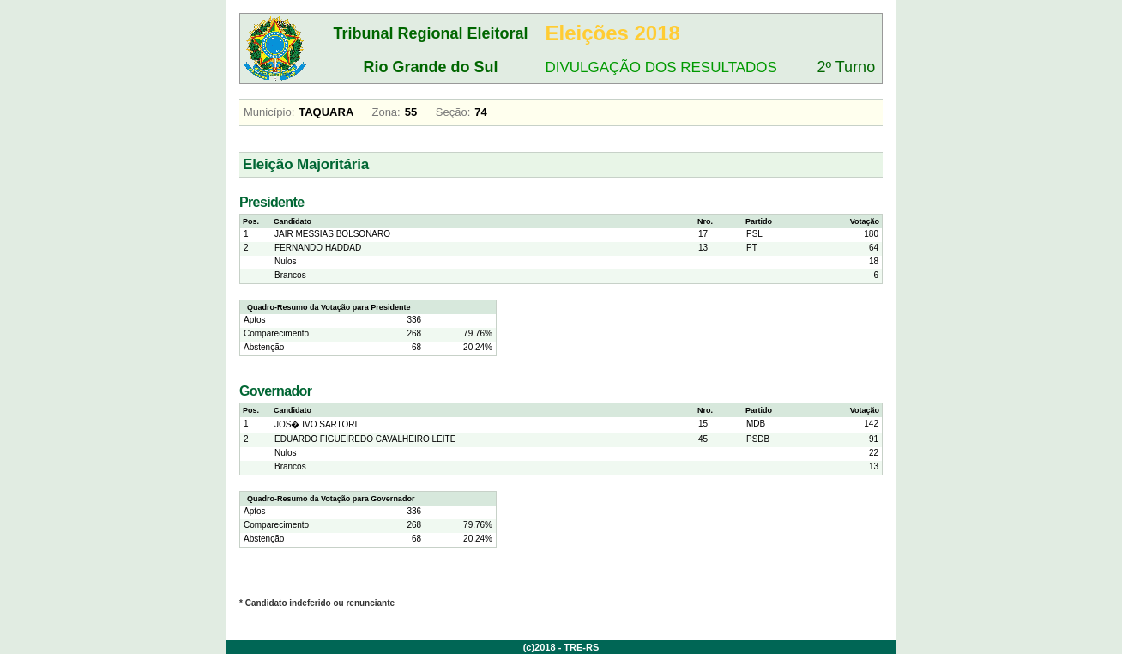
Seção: (453, 112)
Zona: (385, 112)
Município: (269, 112)
